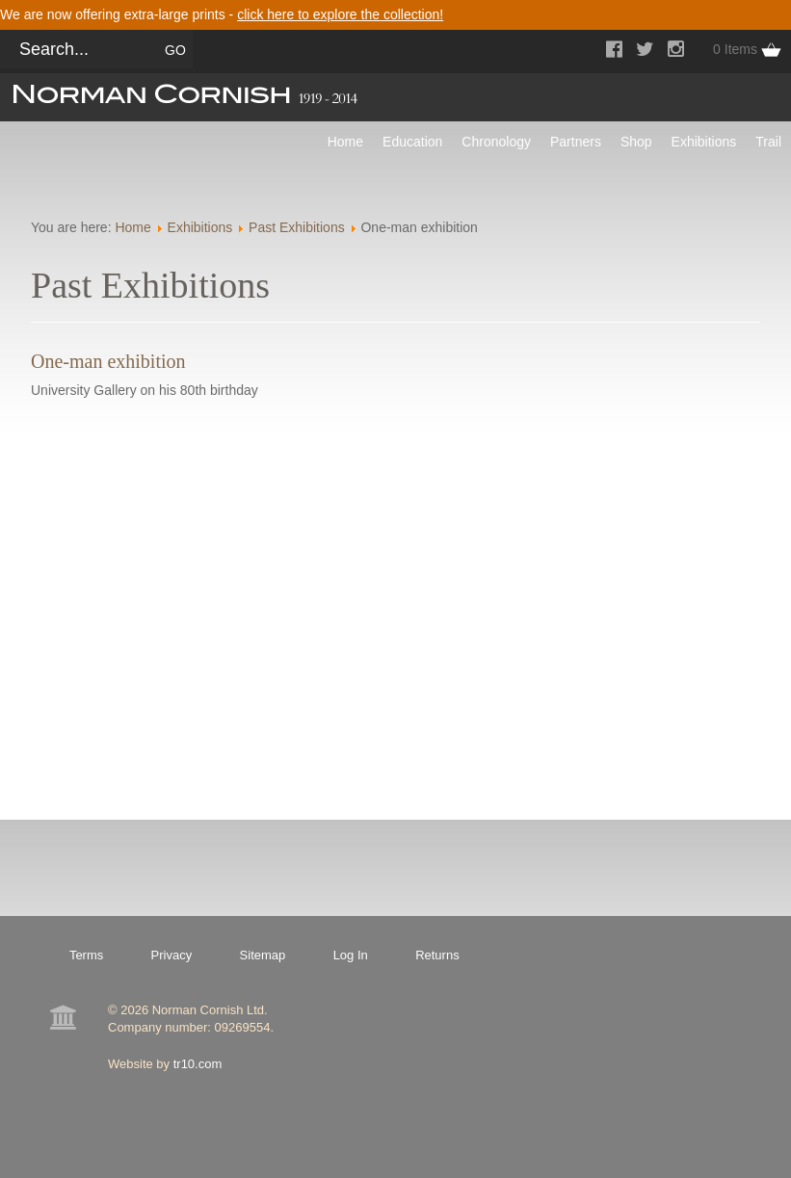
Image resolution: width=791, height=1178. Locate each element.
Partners (575, 141)
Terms (86, 955)
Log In (350, 955)
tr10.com (198, 1064)
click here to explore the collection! (340, 14)
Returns (437, 955)
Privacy (172, 955)
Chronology (496, 141)
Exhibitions (704, 141)
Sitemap (263, 955)
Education (412, 141)
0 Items (735, 49)
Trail (768, 141)
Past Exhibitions (297, 227)
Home (345, 141)
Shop (636, 141)
